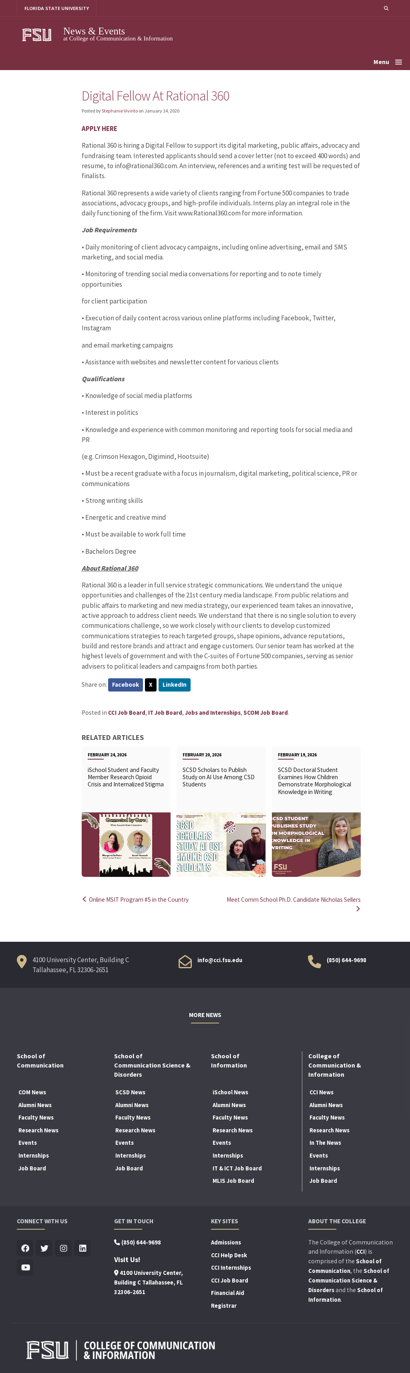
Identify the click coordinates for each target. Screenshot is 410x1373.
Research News (38, 1129)
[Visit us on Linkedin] (82, 1248)
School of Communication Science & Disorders (348, 1280)
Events (27, 1142)
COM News (32, 1092)
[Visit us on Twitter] (44, 1248)
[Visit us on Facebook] (25, 1248)
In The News (325, 1142)
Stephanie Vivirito (120, 111)
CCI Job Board (126, 712)
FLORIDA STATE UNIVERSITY (57, 8)
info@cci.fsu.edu (219, 959)
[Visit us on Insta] (63, 1248)
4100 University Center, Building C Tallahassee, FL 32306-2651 (148, 1282)
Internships (33, 1155)
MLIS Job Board (233, 1180)
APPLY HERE (99, 128)
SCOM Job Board (265, 712)
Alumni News (35, 1104)
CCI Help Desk (229, 1254)
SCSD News (130, 1092)
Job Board (32, 1167)
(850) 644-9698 (346, 959)
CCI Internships (231, 1267)
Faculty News (36, 1117)
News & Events (94, 31)
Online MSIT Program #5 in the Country (137, 900)
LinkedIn (175, 685)
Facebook (125, 685)
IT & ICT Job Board (237, 1167)
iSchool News (230, 1092)
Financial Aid (227, 1292)
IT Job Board (165, 712)
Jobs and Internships (213, 712)
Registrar (224, 1305)
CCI (360, 1251)
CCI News (322, 1092)
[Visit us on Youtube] (25, 1267)
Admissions (226, 1242)
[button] (386, 8)
